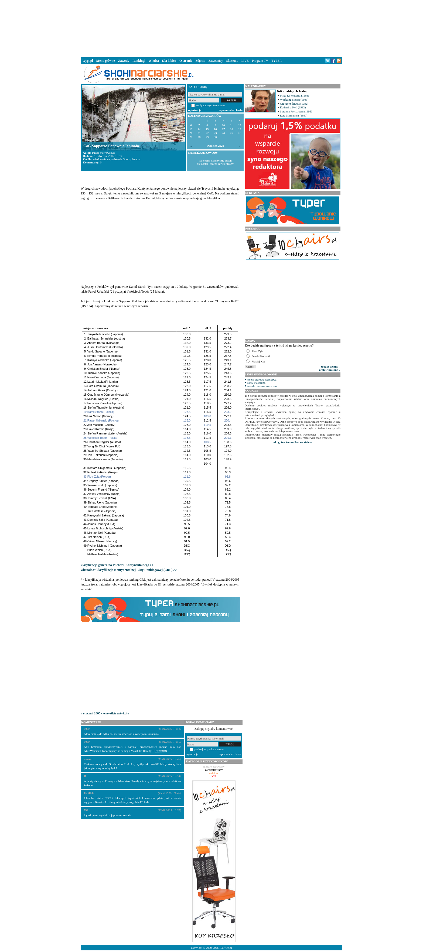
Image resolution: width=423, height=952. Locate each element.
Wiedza (153, 61)
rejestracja (195, 110)
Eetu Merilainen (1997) (293, 115)
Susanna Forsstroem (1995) (296, 111)
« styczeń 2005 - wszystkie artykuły (105, 713)
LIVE (244, 61)
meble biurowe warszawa (262, 379)
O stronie (185, 61)
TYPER (276, 61)
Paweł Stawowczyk (103, 152)
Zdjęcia (200, 61)
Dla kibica (169, 61)
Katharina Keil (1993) (293, 107)
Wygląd (87, 61)
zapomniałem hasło (231, 110)
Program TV (260, 61)
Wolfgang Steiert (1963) (294, 99)
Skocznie (232, 61)
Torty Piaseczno (256, 382)
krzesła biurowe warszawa (262, 386)
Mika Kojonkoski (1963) (294, 95)
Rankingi (138, 61)
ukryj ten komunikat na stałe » (293, 442)
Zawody (123, 61)
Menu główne (105, 61)
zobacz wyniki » (330, 366)
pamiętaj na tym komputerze (210, 105)
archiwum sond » (329, 369)
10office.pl (225, 947)
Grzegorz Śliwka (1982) (294, 103)
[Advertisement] (211, 28)
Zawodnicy (216, 61)
